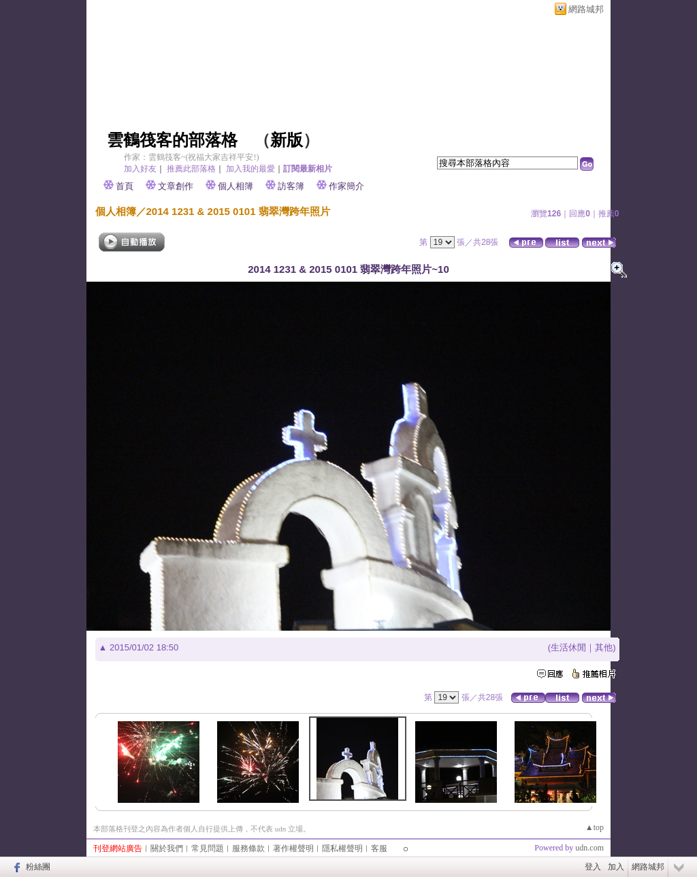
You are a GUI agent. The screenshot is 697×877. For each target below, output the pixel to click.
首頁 (124, 186)
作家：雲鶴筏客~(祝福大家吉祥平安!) (191, 157)
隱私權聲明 (342, 848)
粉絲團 (38, 867)
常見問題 (207, 848)
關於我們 (166, 848)
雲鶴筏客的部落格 (172, 140)
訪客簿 (291, 186)
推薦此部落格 (191, 168)
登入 (593, 867)
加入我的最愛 (250, 168)
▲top (594, 827)
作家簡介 (346, 186)
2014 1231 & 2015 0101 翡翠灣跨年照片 (238, 211)
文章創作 (175, 186)
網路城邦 (586, 9)
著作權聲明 (293, 848)
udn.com (589, 848)
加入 (616, 867)
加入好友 (140, 168)
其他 (604, 647)
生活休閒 (568, 647)
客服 (379, 848)
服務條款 (248, 848)
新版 (286, 140)
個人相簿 (235, 186)
